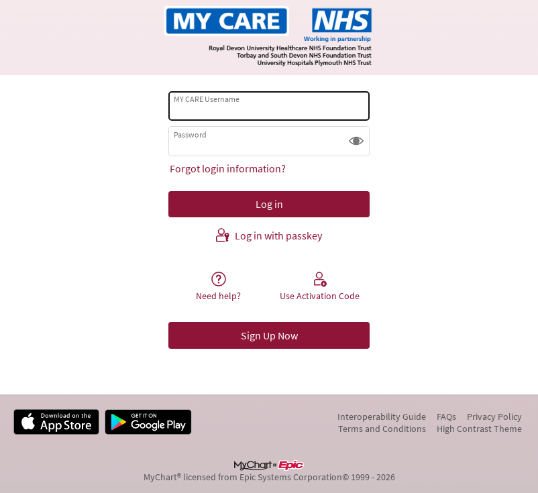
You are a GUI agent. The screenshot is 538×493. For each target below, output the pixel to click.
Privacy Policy (494, 416)
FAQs (446, 416)
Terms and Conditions (382, 429)
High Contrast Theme (479, 429)
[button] (356, 141)
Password (190, 134)
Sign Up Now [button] (269, 335)
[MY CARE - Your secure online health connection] (269, 37)
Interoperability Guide (381, 416)
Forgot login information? (228, 168)
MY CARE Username (206, 99)
